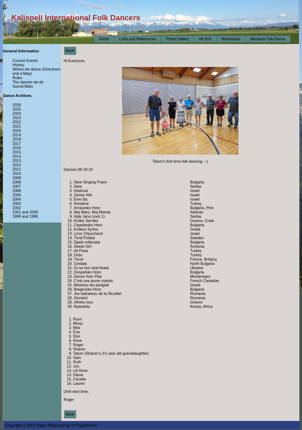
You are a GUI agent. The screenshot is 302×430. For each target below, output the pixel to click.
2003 (17, 204)
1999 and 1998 (25, 216)
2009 (17, 178)
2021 (17, 126)
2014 (17, 156)
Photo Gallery (177, 39)
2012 (17, 165)
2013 (17, 161)
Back (70, 51)
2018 (17, 139)
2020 (17, 131)
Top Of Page (74, 425)
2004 (17, 199)
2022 (17, 122)
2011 (17, 169)
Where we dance (27, 69)
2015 (17, 152)
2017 (17, 144)
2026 (17, 105)
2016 (17, 148)
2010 (17, 174)
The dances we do (28, 82)
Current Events (25, 61)
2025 (17, 109)
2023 (17, 118)
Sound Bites (23, 86)
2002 (17, 208)
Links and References (137, 39)
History (18, 65)
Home (104, 39)
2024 (17, 113)
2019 (17, 135)
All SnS (205, 39)
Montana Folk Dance (268, 39)
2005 (17, 195)
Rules (17, 78)
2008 (17, 182)
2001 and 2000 (25, 212)
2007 (17, 186)
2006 (17, 191)
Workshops (230, 39)
